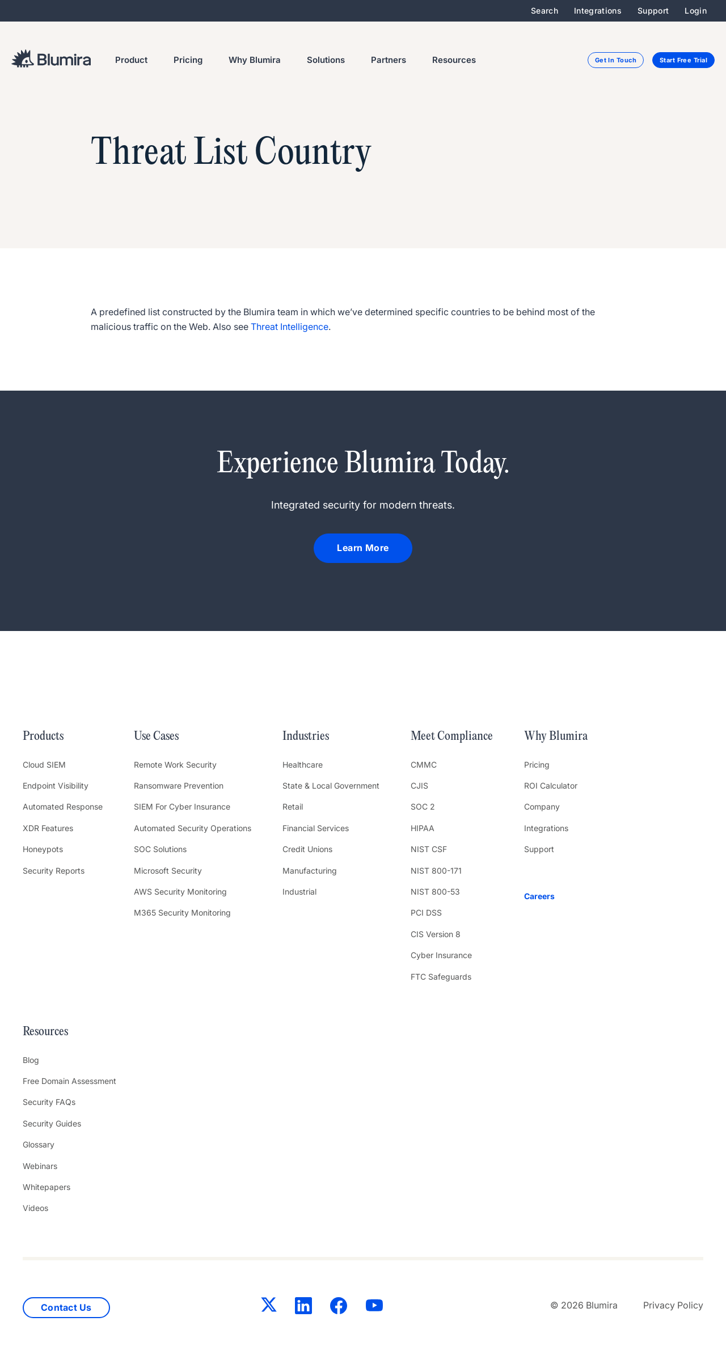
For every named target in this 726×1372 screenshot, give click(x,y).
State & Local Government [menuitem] (330, 785)
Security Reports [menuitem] (54, 870)
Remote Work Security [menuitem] (175, 764)
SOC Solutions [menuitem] (160, 849)
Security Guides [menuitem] (52, 1123)
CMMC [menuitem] (424, 764)
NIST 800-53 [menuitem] (435, 891)
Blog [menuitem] (31, 1060)
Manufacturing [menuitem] (309, 870)
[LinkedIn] (300, 1308)
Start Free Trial (683, 60)
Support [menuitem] (653, 10)
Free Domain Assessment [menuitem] (69, 1081)
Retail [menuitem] (292, 806)
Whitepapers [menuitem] (46, 1187)
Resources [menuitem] (454, 59)
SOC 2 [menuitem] (423, 806)
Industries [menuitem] (305, 736)
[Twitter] (266, 1306)
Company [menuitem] (542, 806)
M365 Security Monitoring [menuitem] (182, 912)
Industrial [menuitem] (299, 891)
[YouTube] (371, 1308)
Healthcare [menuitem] (302, 764)
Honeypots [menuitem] (43, 849)
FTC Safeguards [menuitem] (441, 976)
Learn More (363, 547)
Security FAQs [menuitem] (49, 1102)
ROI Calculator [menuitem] (550, 785)
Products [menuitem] (43, 736)
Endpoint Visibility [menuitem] (55, 785)
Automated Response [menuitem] (63, 806)
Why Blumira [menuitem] (255, 59)
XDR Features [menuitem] (48, 828)
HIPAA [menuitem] (422, 828)
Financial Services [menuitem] (315, 828)
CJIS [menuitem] (419, 785)
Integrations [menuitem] (598, 10)
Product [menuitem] (131, 59)
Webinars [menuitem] (40, 1166)
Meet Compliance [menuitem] (452, 736)
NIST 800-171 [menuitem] (436, 870)
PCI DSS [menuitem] (426, 912)
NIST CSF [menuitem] (429, 849)
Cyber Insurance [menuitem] (441, 955)
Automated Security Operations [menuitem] (192, 828)
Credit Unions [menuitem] (307, 849)
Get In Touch (615, 60)
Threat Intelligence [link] (289, 326)
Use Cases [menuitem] (156, 736)
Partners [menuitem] (388, 59)
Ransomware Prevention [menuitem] (178, 785)
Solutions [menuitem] (326, 59)
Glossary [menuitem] (38, 1144)
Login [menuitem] (696, 10)
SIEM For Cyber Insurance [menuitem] (182, 806)
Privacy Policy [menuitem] (673, 1305)
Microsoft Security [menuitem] (168, 870)
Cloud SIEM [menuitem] (44, 764)
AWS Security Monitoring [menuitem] (180, 891)
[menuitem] (556, 896)
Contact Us (66, 1307)
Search (544, 10)
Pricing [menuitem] (188, 59)
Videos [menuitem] (35, 1208)
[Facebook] (335, 1308)
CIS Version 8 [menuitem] (436, 934)
